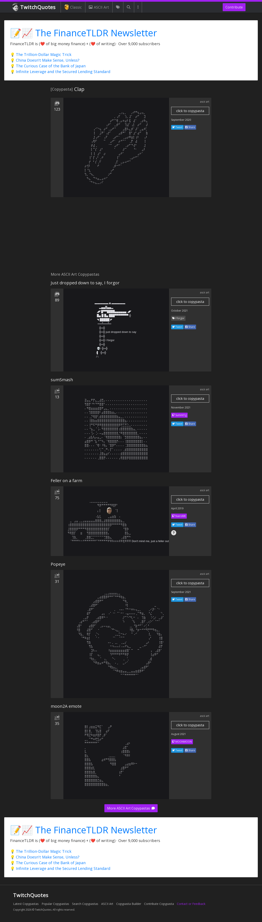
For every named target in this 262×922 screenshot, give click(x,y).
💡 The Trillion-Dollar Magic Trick (40, 54)
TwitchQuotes (34, 7)
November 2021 (181, 407)
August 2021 (178, 734)
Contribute (234, 7)
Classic (73, 7)
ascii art (204, 101)
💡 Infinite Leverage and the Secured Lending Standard (60, 71)
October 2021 (179, 310)
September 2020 (181, 120)
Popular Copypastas (55, 904)
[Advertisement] (131, 236)
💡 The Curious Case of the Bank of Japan (48, 65)
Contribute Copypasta (159, 904)
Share (190, 127)
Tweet (177, 127)
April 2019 (177, 508)
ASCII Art (99, 7)
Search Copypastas (85, 904)
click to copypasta (190, 110)
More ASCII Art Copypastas (131, 808)
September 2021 (181, 592)
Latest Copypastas (26, 904)
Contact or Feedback (191, 904)
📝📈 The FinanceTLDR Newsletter (83, 33)
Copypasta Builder (128, 904)
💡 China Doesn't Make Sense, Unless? (44, 60)
